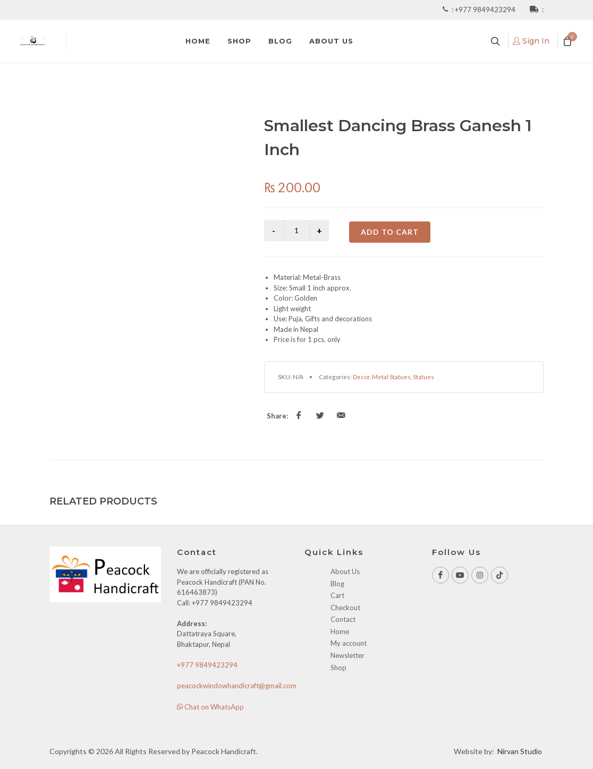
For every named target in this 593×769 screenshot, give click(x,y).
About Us (345, 571)
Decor (361, 376)
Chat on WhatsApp (210, 707)
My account (349, 643)
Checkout (345, 607)
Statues (423, 376)
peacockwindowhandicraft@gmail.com (236, 685)
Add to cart (390, 231)
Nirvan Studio (519, 751)
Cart (337, 595)
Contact (343, 619)
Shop (338, 667)
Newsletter (348, 655)
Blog (337, 583)
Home (340, 631)
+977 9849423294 (486, 9)
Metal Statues (391, 376)
